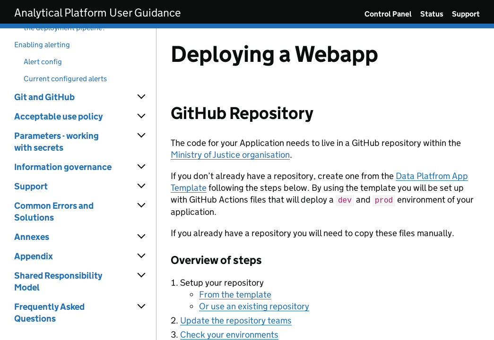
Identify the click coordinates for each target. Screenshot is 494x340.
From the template (235, 294)
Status (431, 13)
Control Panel (388, 13)
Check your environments (229, 334)
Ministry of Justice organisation (230, 154)
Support (466, 13)
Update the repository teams (236, 319)
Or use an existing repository (254, 305)
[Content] (325, 184)
